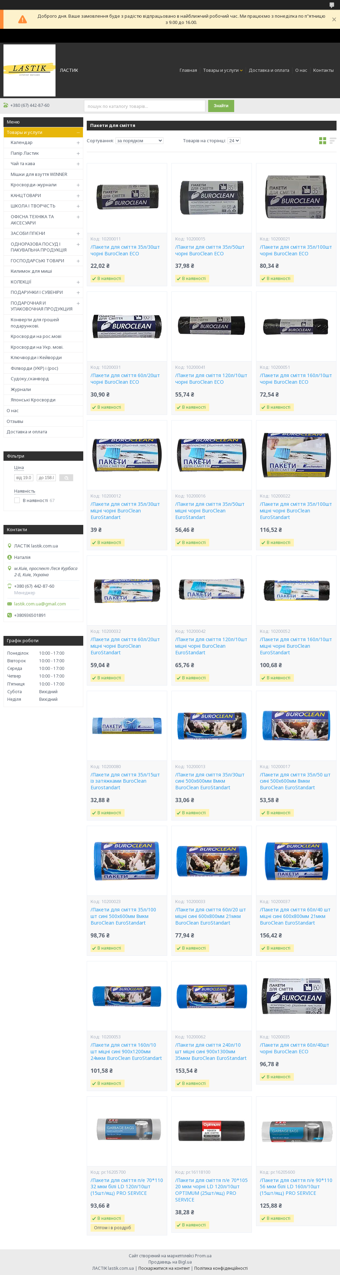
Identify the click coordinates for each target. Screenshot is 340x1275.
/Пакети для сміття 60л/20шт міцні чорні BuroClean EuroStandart (125, 646)
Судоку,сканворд (30, 378)
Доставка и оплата (269, 70)
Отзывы (15, 421)
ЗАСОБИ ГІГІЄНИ (28, 233)
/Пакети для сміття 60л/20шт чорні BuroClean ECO (125, 378)
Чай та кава (23, 163)
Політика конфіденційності (221, 1268)
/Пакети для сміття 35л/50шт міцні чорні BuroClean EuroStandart (210, 510)
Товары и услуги (221, 70)
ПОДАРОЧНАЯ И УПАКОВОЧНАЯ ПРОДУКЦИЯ (42, 306)
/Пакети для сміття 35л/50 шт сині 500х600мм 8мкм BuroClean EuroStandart (295, 781)
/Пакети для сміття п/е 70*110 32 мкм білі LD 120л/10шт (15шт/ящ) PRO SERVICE (127, 1187)
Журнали (21, 389)
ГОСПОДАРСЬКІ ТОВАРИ (37, 260)
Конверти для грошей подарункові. (35, 322)
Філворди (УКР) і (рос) (34, 368)
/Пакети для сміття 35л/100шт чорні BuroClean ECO (296, 250)
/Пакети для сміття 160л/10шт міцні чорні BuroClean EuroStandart (296, 646)
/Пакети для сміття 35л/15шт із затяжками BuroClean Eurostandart (125, 781)
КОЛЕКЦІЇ (21, 282)
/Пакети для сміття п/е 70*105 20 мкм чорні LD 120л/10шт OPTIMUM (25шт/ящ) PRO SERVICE (211, 1190)
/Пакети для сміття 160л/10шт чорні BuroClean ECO (296, 378)
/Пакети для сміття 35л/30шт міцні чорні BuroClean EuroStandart (125, 510)
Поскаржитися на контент (164, 1268)
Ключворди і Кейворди (36, 357)
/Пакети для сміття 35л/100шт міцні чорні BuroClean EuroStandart (296, 510)
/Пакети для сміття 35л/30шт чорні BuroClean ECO (125, 250)
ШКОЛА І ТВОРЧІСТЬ (33, 206)
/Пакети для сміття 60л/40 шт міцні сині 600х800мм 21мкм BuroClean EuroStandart (295, 916)
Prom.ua (203, 1256)
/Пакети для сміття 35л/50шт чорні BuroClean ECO (210, 250)
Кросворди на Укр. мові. (37, 347)
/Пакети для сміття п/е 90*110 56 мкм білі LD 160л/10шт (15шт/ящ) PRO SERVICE (296, 1187)
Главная (188, 70)
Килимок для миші (31, 271)
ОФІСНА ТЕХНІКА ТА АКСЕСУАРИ (32, 219)
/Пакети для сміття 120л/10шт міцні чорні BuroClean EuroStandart (211, 646)
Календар (22, 142)
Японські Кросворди (33, 400)
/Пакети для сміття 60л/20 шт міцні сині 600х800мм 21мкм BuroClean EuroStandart (210, 916)
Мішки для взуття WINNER (39, 174)
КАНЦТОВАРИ (26, 195)
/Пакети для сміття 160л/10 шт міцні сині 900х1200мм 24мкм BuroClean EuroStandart (126, 1051)
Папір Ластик (25, 153)
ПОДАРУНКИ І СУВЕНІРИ (37, 292)
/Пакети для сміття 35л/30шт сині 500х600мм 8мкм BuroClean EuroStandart (210, 781)
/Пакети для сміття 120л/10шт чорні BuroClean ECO (211, 378)
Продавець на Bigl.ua (170, 1262)
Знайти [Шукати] (221, 105)
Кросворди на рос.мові (36, 336)
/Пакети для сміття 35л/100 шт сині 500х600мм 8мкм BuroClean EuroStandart (123, 916)
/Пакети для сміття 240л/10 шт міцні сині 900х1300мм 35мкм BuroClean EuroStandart (211, 1051)
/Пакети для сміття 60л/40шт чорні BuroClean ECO (294, 1048)
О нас (301, 70)
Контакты (323, 70)
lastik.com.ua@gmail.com (40, 604)
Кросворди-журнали (34, 184)
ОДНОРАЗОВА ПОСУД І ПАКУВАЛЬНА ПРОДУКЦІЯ (39, 247)
